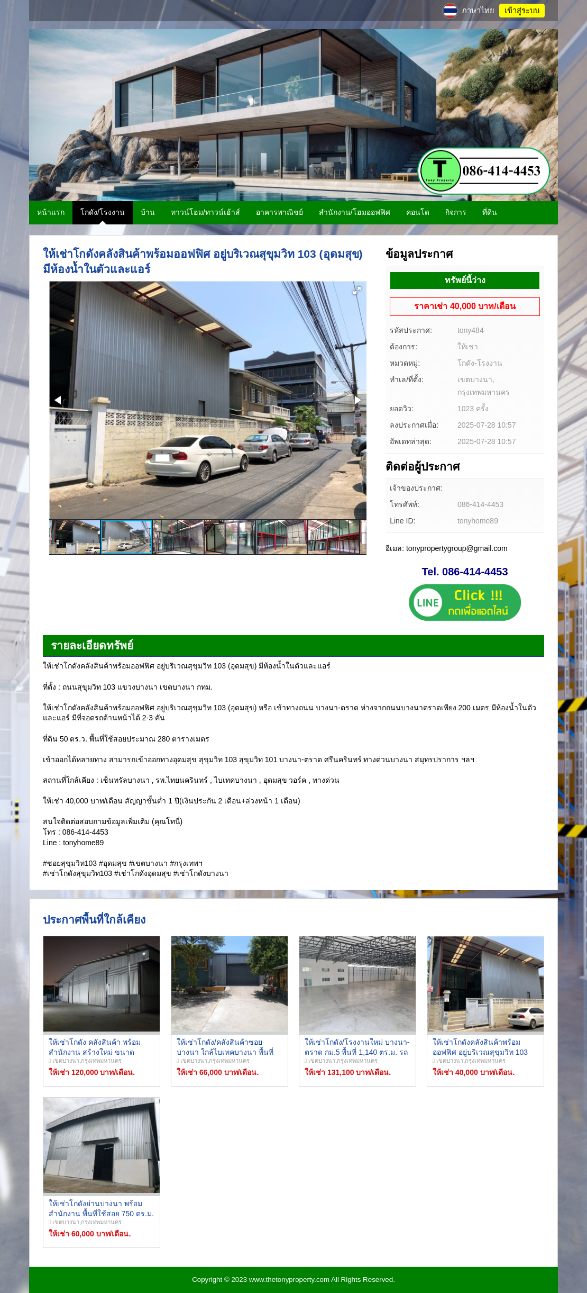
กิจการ (455, 212)
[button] (356, 290)
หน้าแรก (51, 212)
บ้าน (148, 212)
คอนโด (417, 212)
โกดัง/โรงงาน (102, 212)
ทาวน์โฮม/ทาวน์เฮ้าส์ (205, 212)
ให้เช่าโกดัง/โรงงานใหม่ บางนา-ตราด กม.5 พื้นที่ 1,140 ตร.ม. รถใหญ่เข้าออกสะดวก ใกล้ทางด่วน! (357, 1052)
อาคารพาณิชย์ (279, 212)
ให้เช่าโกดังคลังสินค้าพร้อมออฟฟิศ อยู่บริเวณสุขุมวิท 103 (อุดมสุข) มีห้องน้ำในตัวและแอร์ (484, 1052)
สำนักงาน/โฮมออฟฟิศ (354, 212)
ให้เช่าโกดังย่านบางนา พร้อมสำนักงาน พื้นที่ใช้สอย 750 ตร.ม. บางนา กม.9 (101, 1213)
